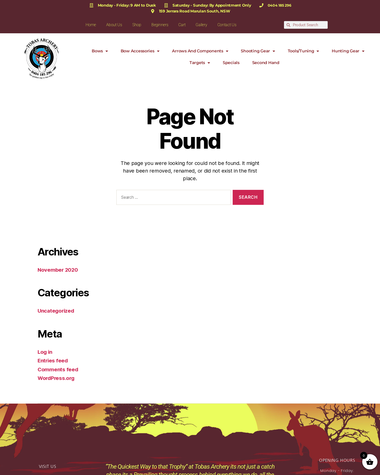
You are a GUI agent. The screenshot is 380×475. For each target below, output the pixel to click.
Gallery (201, 24)
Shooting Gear (258, 51)
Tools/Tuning (303, 51)
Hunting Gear (348, 51)
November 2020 (58, 270)
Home (91, 24)
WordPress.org (57, 378)
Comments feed (58, 369)
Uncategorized (56, 311)
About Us (114, 24)
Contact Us (226, 24)
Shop (136, 24)
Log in (45, 352)
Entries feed (53, 360)
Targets (199, 62)
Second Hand (265, 62)
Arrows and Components (200, 51)
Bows (100, 51)
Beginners (159, 24)
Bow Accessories (140, 51)
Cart (181, 24)
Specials (231, 62)
